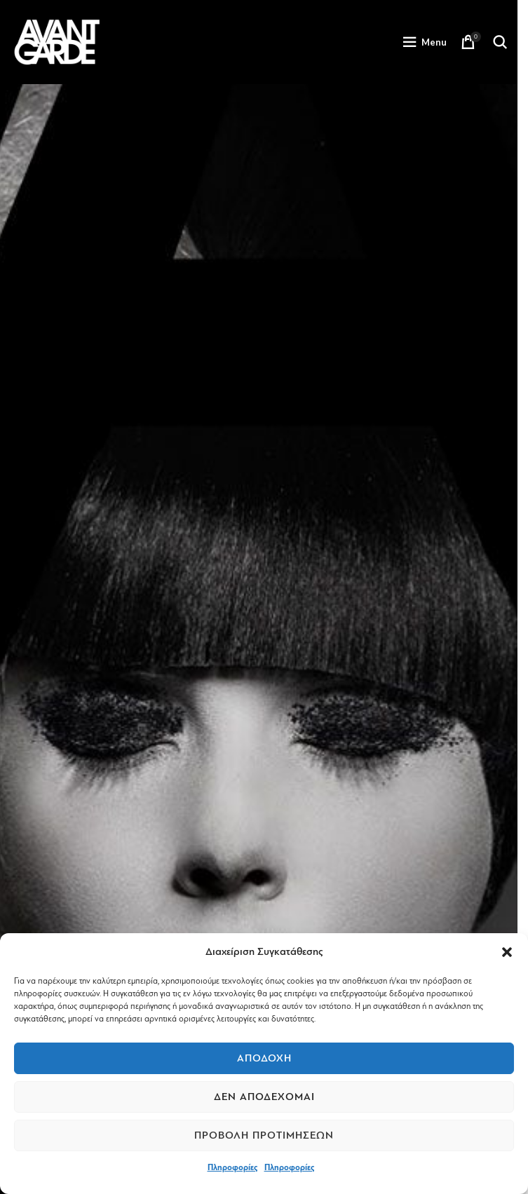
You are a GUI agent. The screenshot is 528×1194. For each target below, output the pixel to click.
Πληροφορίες (232, 1167)
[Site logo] (57, 41)
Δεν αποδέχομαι (264, 1097)
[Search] (500, 42)
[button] (507, 952)
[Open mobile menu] (424, 42)
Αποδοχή (264, 1058)
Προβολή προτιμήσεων (264, 1135)
